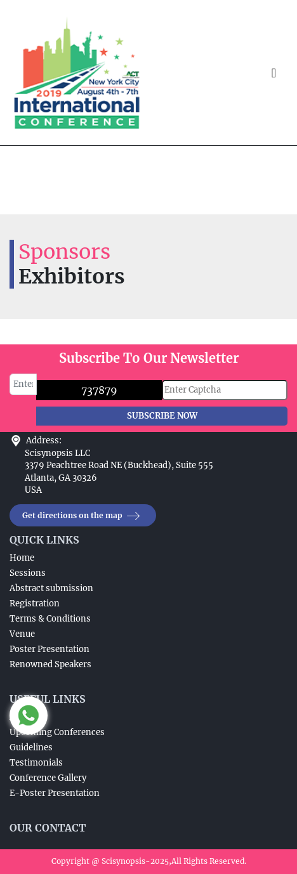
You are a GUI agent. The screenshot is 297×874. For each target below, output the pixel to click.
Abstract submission (51, 588)
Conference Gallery (48, 778)
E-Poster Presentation (55, 793)
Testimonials (36, 762)
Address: (44, 440)
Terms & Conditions (50, 618)
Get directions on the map (82, 516)
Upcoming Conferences (57, 732)
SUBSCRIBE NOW (162, 415)
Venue (22, 634)
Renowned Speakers (50, 664)
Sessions (28, 573)
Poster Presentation (49, 649)
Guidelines (31, 747)
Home (22, 557)
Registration (35, 603)
